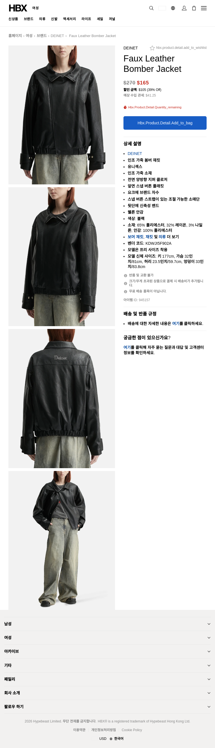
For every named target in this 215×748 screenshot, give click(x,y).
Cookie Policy (132, 730)
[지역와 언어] (107, 739)
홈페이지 (15, 36)
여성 (35, 8)
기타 (7, 665)
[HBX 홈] (18, 8)
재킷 (149, 237)
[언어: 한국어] (173, 8)
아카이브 (11, 651)
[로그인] (184, 8)
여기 (175, 323)
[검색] (151, 8)
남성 (7, 624)
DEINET (57, 36)
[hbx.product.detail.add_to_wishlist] (178, 49)
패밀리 (9, 679)
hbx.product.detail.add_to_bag (164, 123)
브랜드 (42, 36)
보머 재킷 (135, 237)
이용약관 (79, 730)
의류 (162, 237)
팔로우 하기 (14, 706)
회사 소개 (12, 693)
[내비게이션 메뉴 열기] (204, 8)
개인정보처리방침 (103, 730)
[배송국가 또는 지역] (162, 8)
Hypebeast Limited (47, 721)
